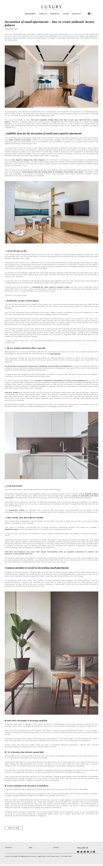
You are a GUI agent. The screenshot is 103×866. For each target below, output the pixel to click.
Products (76, 14)
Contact (56, 847)
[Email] (78, 852)
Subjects (43, 14)
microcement (55, 354)
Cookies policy (66, 856)
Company (8, 847)
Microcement (30, 14)
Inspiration (54, 14)
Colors (65, 14)
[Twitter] (81, 852)
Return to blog (13, 828)
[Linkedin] (94, 852)
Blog (30, 847)
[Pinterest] (88, 852)
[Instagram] (91, 852)
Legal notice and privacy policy (48, 856)
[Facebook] (85, 852)
